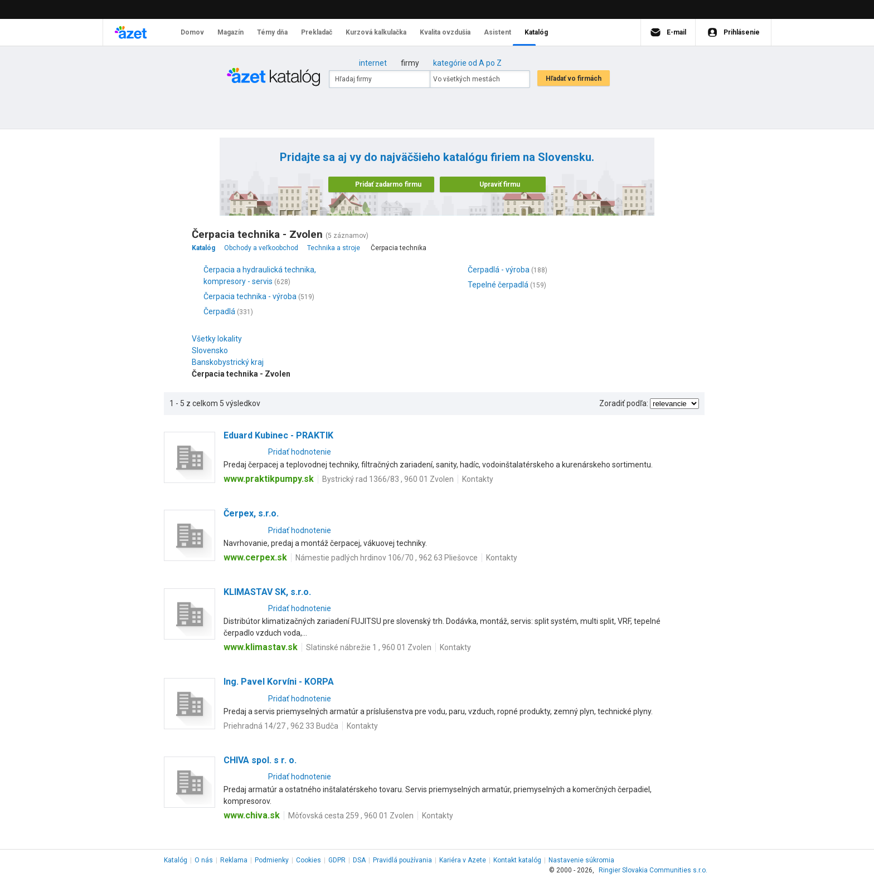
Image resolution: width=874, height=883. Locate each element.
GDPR (337, 860)
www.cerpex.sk (255, 557)
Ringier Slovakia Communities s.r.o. (653, 870)
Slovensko (213, 350)
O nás (204, 860)
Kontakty (477, 479)
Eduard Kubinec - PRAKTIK (278, 435)
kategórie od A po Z (467, 62)
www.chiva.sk (252, 815)
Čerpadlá (219, 311)
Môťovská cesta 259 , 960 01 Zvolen (351, 815)
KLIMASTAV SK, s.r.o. (267, 592)
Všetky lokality (217, 338)
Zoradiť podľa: (623, 403)
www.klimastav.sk (261, 647)
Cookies (308, 860)
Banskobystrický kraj (230, 362)
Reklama (233, 860)
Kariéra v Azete (462, 860)
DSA (359, 860)
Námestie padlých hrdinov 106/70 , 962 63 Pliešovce (386, 557)
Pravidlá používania (402, 860)
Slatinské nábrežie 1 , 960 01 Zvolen (368, 647)
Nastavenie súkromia (581, 860)
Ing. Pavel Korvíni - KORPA (279, 681)
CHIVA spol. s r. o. (260, 760)
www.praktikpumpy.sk (269, 479)
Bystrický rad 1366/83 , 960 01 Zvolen (388, 479)
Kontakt (517, 860)
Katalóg (175, 860)
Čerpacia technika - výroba (250, 296)
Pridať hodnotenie (299, 451)
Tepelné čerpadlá (498, 284)
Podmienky (272, 860)
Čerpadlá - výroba (499, 269)
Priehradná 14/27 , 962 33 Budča (281, 725)
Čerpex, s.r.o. (251, 513)
